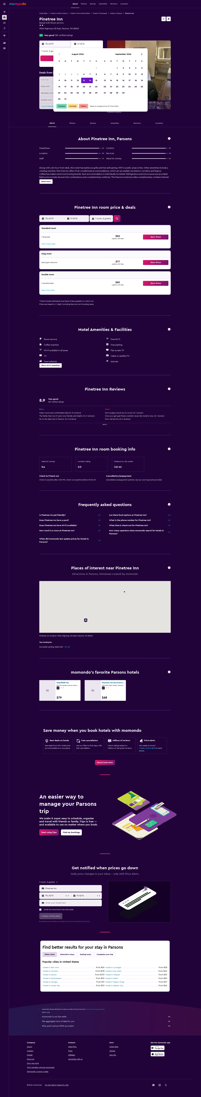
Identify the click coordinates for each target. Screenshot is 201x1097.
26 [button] (78, 93)
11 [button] (71, 80)
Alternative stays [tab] (67, 954)
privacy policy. (85, 921)
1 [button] (96, 68)
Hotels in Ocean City (51, 986)
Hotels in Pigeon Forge (115, 982)
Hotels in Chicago (50, 982)
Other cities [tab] (50, 954)
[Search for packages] (4, 28)
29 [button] (96, 93)
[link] (105, 762)
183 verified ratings (64, 35)
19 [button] (78, 87)
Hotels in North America (59, 13)
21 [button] (90, 87)
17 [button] (65, 87)
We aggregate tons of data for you (106, 1021)
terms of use (72, 921)
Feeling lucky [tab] (85, 954)
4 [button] (71, 74)
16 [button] (59, 87)
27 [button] (84, 93)
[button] (4, 4)
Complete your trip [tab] (105, 954)
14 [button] (90, 80)
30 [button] (59, 99)
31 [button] (65, 99)
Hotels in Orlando (113, 975)
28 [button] (90, 93)
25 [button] (71, 93)
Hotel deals (43, 13)
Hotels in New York (51, 967)
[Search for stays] (4, 17)
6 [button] (84, 74)
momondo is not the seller (106, 1016)
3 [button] (65, 74)
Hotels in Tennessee (100, 13)
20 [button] (84, 87)
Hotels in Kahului (50, 975)
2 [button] (59, 74)
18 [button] (72, 87)
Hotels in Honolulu (50, 971)
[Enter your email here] (73, 903)
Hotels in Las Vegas (113, 967)
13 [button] (84, 80)
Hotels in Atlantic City (114, 986)
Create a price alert (147, 748)
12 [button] (78, 80)
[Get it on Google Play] (158, 1048)
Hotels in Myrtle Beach (52, 978)
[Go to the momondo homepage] (17, 4)
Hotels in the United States (80, 13)
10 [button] (65, 80)
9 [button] (59, 80)
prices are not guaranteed (95, 1009)
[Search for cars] (4, 22)
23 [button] (59, 93)
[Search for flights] (4, 11)
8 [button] (96, 74)
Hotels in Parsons (116, 13)
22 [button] (96, 87)
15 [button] (96, 80)
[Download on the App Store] (158, 1054)
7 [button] (90, 74)
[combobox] (73, 888)
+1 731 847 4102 (46, 32)
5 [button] (77, 74)
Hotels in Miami (112, 978)
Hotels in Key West (113, 971)
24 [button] (65, 93)
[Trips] (4, 35)
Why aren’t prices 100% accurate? (106, 1026)
